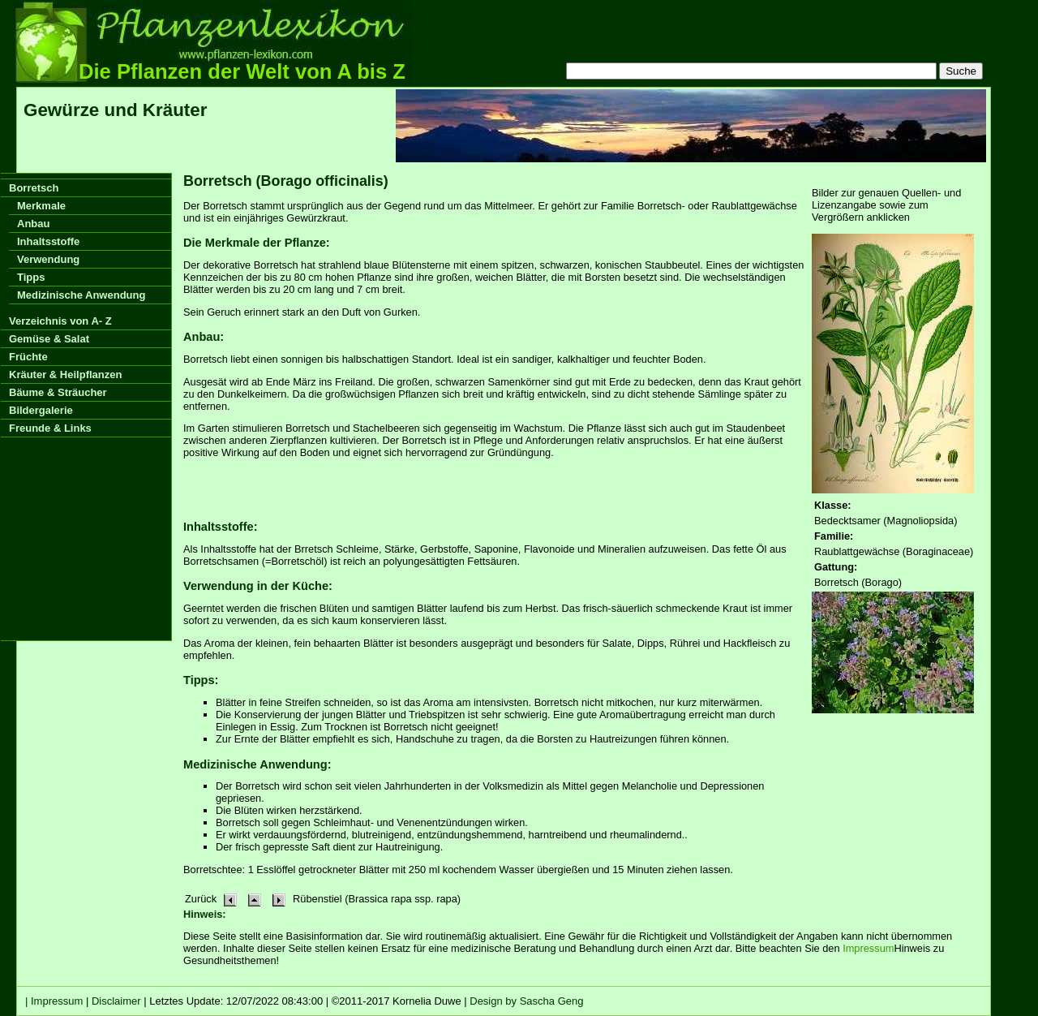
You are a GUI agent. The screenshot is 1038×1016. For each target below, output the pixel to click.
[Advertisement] (691, 125)
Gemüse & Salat (49, 339)
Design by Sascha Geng (526, 1001)
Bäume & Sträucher (58, 392)
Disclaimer (116, 1001)
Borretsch (33, 188)
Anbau (33, 223)
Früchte (28, 357)
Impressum (868, 948)
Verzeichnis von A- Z (60, 321)
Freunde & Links (50, 428)
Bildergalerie (41, 410)
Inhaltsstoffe (48, 241)
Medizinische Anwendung (81, 295)
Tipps (31, 277)
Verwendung (48, 259)
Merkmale (41, 206)
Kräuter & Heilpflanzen (65, 374)
